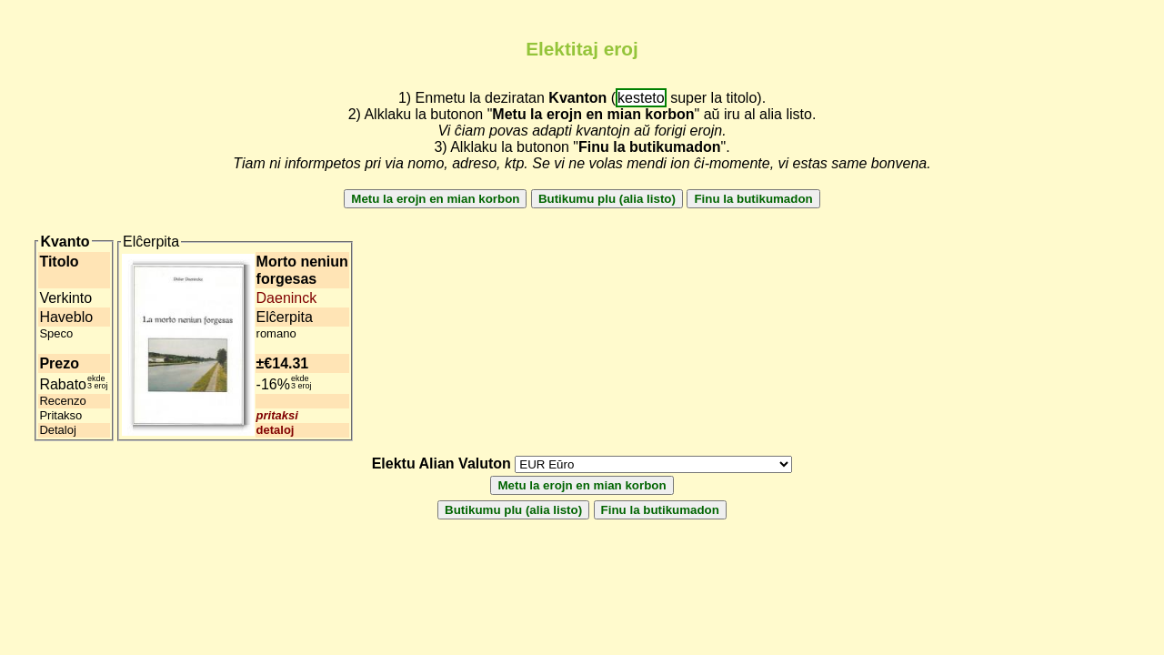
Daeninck (286, 298)
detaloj (275, 430)
